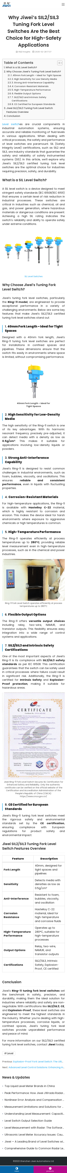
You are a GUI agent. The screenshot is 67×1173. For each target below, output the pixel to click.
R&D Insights (24, 51)
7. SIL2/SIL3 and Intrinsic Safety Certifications (29, 99)
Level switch (11, 124)
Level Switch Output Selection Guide (28, 1120)
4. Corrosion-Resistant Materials (30, 86)
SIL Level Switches (34, 276)
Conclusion (13, 116)
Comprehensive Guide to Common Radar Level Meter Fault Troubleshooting (35, 1148)
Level (10, 1053)
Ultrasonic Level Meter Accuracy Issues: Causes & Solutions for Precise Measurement (35, 1134)
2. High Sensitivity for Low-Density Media (34, 79)
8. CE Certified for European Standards (33, 104)
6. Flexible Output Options (26, 93)
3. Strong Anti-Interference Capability (33, 82)
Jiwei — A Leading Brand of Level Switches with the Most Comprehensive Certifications (35, 1141)
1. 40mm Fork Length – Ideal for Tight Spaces (36, 75)
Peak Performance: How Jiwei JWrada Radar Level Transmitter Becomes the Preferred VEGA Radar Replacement (35, 1093)
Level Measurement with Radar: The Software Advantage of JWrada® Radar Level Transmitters (35, 1127)
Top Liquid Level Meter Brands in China (30, 1086)
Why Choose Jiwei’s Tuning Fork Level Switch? (33, 71)
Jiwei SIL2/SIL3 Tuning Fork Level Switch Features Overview (29, 110)
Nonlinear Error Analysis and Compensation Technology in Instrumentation (35, 1100)
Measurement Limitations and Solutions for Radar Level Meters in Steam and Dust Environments (35, 1106)
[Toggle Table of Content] (58, 62)
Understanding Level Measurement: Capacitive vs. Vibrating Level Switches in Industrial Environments (35, 1113)
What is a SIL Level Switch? (21, 67)
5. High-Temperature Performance (31, 89)
